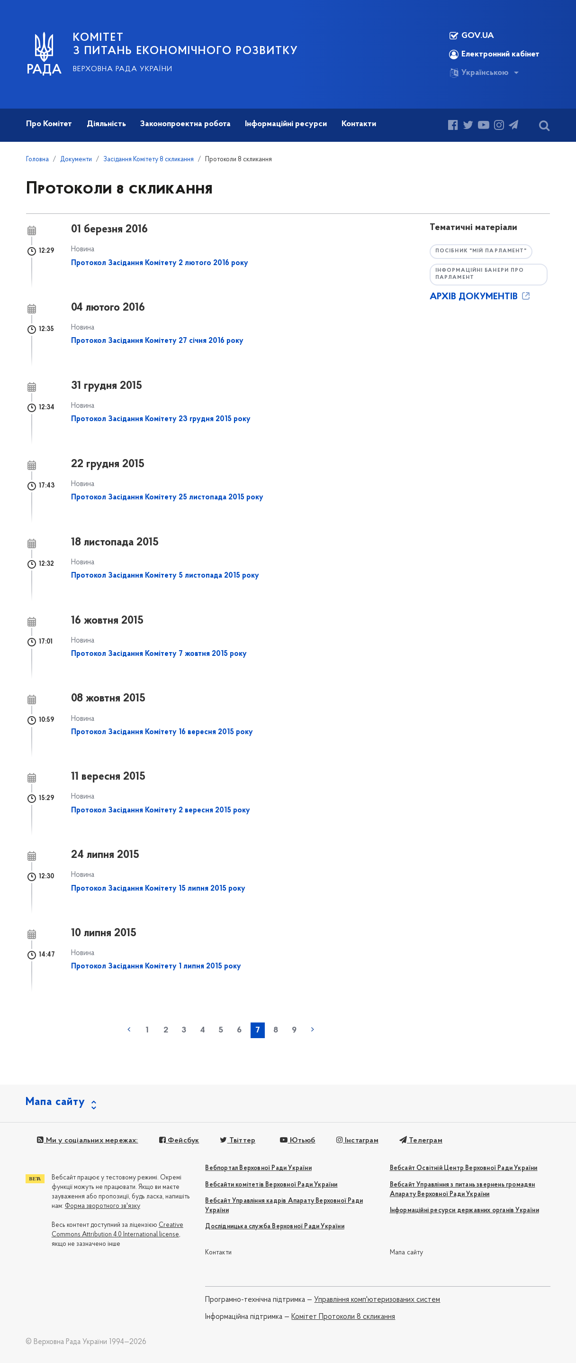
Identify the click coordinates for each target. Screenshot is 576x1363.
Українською (479, 73)
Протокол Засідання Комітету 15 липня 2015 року (158, 889)
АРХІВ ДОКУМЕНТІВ (480, 297)
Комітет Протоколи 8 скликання (343, 1317)
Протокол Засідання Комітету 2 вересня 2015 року (160, 810)
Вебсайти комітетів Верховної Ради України (271, 1184)
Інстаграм (357, 1140)
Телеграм (420, 1140)
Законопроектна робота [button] (185, 124)
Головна (37, 159)
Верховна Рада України (122, 69)
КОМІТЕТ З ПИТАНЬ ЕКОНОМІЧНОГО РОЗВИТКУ (185, 44)
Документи (76, 159)
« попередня (129, 1029)
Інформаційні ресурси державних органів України (464, 1210)
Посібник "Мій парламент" (481, 251)
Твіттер (237, 1140)
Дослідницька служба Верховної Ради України (274, 1226)
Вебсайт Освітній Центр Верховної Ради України (464, 1168)
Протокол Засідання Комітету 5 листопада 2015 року (165, 576)
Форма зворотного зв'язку (102, 1206)
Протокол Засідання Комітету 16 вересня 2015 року (162, 732)
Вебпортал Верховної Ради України (258, 1168)
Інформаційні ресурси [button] (286, 124)
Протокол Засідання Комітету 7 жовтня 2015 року (159, 654)
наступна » (313, 1029)
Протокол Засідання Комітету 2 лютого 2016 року (159, 263)
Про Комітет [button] (49, 124)
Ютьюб (297, 1140)
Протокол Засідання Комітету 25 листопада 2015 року (167, 497)
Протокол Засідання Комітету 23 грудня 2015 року (161, 419)
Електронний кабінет (494, 54)
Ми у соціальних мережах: (87, 1140)
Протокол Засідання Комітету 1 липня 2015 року (156, 966)
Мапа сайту (406, 1252)
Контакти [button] (359, 124)
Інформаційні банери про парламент (479, 274)
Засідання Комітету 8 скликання (148, 159)
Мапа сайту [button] (55, 1102)
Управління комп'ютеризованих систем (377, 1300)
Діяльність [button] (106, 124)
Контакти (218, 1252)
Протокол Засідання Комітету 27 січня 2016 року (157, 341)
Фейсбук (179, 1140)
